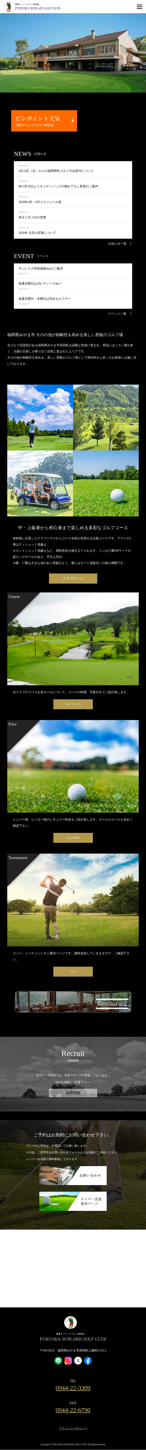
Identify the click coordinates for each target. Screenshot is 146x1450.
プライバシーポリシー (73, 1428)
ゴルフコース (73, 704)
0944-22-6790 (73, 1410)
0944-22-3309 (73, 1388)
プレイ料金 (73, 837)
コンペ (73, 971)
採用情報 (73, 1093)
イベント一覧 (117, 313)
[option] (73, 53)
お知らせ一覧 (117, 243)
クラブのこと (73, 578)
